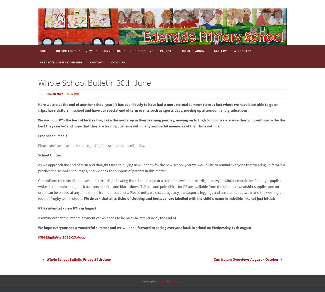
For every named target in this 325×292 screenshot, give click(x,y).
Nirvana (161, 281)
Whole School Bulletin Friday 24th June (76, 259)
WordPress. (175, 281)
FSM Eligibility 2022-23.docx (61, 237)
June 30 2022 (54, 94)
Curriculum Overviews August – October (249, 259)
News (75, 94)
